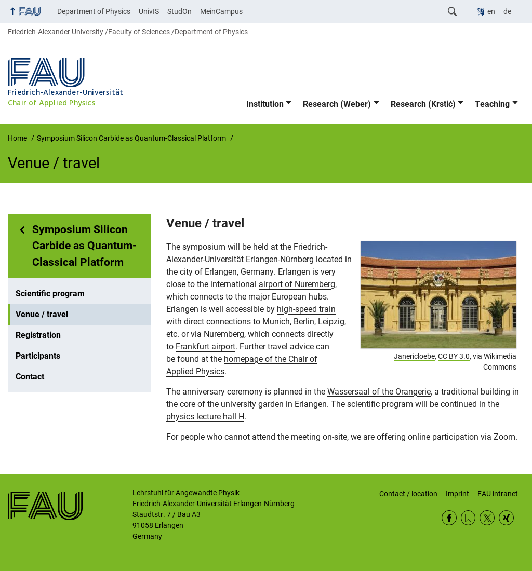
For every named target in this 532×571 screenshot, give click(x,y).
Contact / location (408, 494)
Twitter (487, 517)
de (507, 11)
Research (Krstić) (423, 104)
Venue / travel (42, 314)
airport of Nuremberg (297, 284)
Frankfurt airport (205, 346)
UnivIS (149, 11)
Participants (38, 356)
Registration (38, 335)
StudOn (179, 11)
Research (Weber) (337, 104)
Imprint (457, 494)
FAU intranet (497, 494)
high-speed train (306, 309)
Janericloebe (414, 356)
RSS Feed (468, 517)
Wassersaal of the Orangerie (379, 392)
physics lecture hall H (205, 417)
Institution (265, 104)
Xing (506, 517)
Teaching (492, 104)
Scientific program (50, 293)
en (491, 11)
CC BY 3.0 (454, 356)
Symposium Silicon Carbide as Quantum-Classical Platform (84, 245)
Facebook (449, 517)
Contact (30, 377)
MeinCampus (221, 11)
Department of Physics (93, 11)
